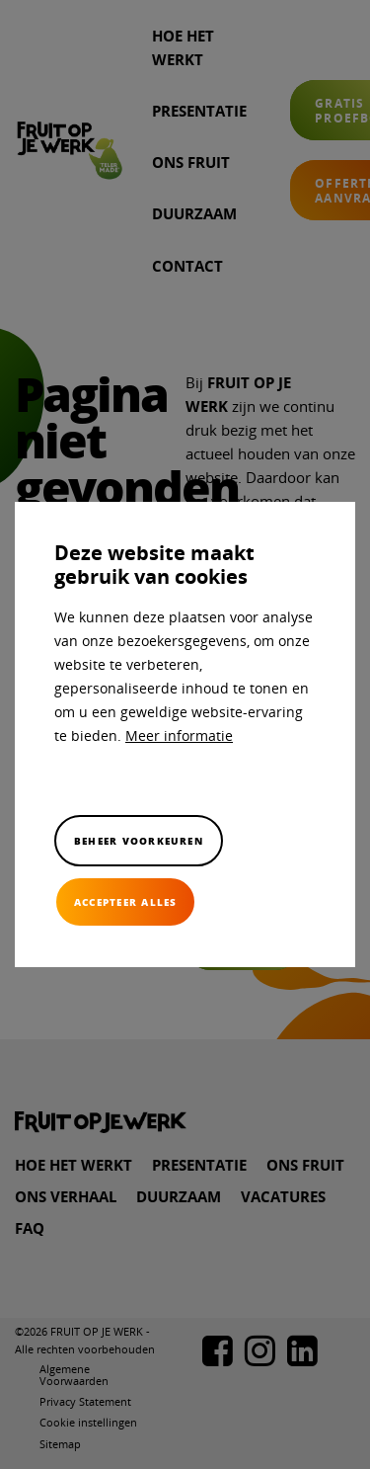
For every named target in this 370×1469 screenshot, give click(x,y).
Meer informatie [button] (179, 735)
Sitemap (60, 1443)
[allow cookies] (125, 902)
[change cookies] (138, 840)
